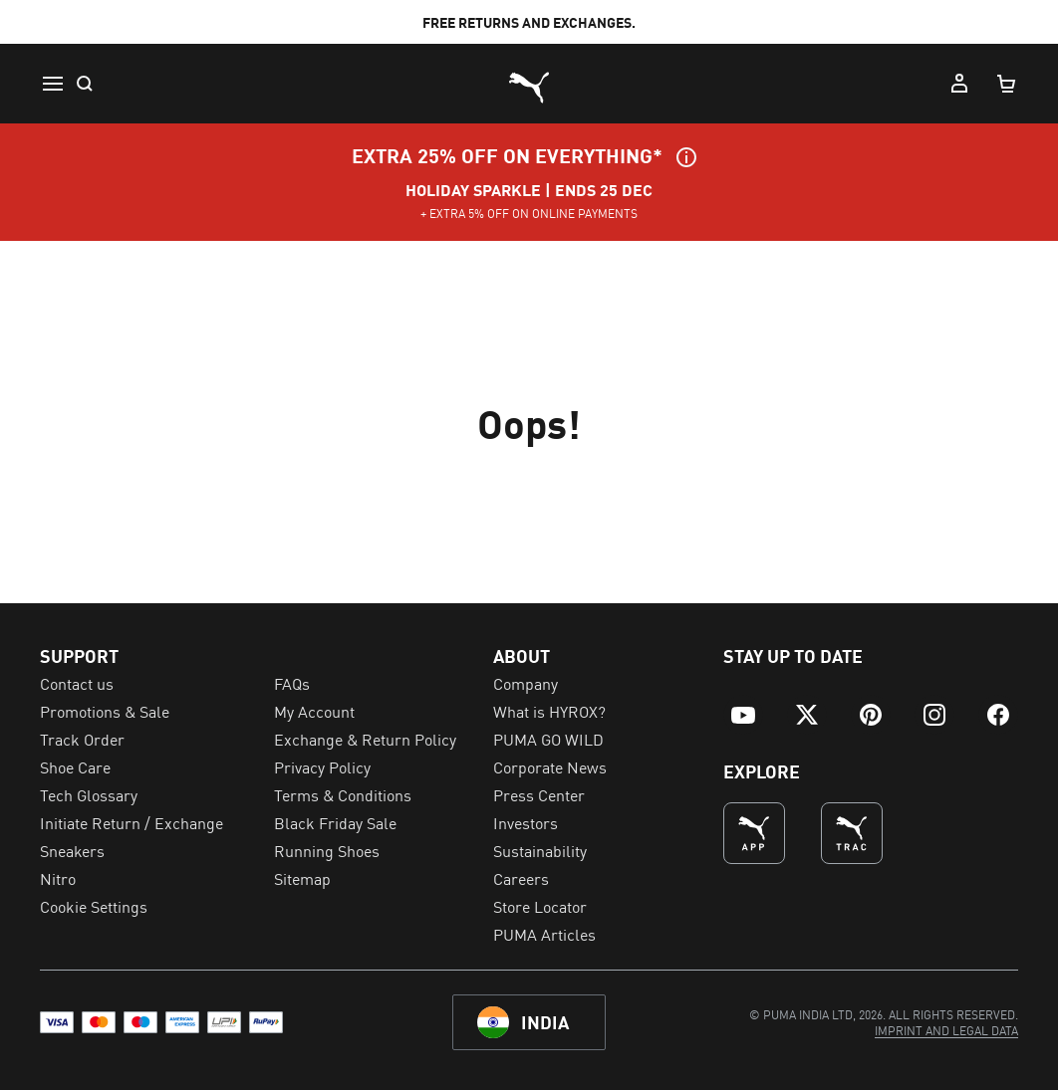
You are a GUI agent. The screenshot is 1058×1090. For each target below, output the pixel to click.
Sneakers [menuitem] (72, 850)
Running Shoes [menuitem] (327, 850)
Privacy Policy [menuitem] (322, 766)
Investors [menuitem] (525, 822)
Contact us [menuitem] (77, 683)
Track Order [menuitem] (82, 739)
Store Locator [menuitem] (540, 906)
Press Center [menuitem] (539, 794)
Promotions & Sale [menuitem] (104, 711)
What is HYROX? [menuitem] (549, 711)
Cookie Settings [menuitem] (93, 906)
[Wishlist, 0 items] (910, 84)
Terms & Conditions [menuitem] (342, 794)
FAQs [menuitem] (292, 683)
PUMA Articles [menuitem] (544, 934)
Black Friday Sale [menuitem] (335, 822)
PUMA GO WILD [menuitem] (548, 739)
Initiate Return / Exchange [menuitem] (131, 822)
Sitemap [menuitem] (302, 878)
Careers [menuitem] (521, 878)
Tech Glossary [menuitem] (88, 794)
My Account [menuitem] (314, 711)
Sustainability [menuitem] (540, 850)
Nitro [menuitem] (58, 878)
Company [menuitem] (525, 683)
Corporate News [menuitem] (550, 766)
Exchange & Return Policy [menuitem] (365, 739)
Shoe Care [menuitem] (75, 766)
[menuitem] (119, 83)
